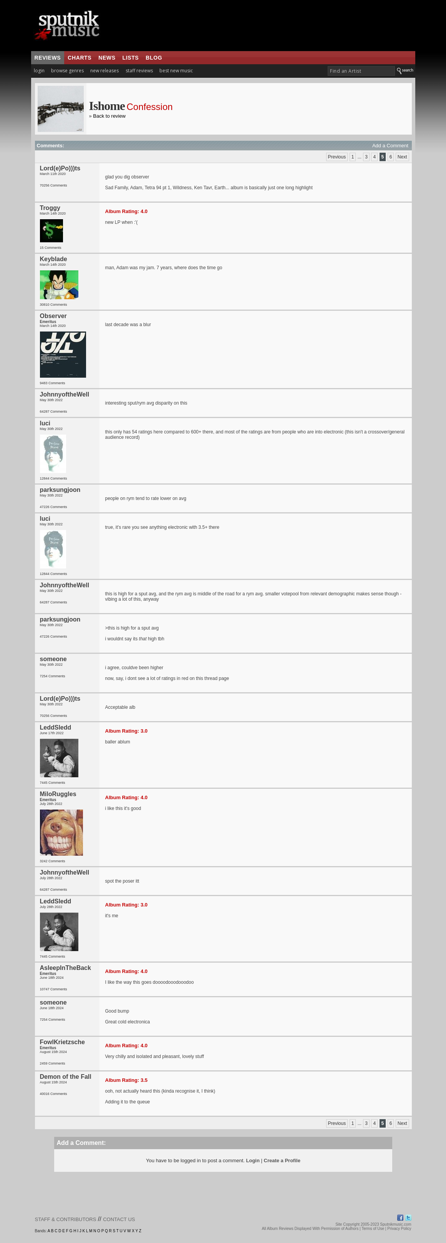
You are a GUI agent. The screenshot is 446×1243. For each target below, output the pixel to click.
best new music (176, 70)
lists (131, 58)
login (39, 70)
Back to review (109, 116)
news (106, 58)
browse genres (67, 70)
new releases (104, 70)
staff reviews (139, 70)
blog (154, 58)
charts (79, 58)
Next (402, 157)
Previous (337, 157)
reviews (48, 58)
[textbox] (361, 71)
